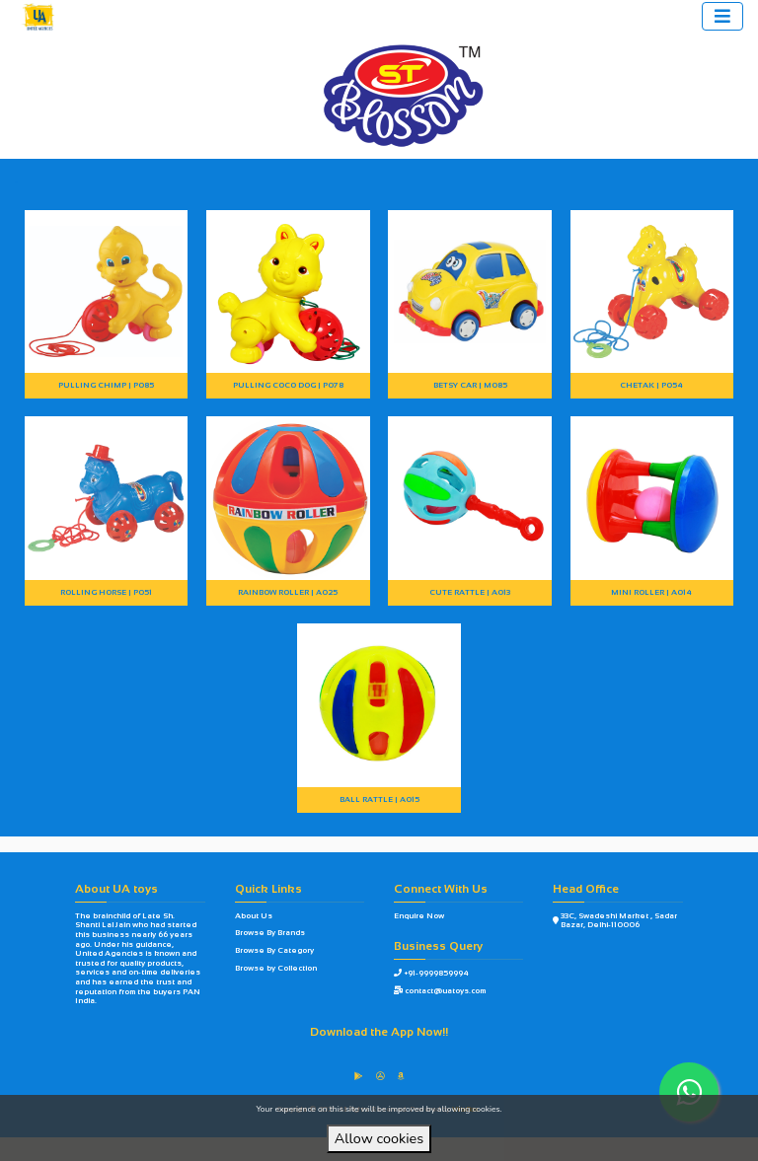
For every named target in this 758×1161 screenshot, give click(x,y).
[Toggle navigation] (722, 16)
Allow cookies (379, 1138)
